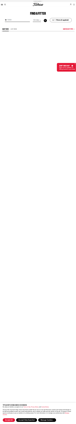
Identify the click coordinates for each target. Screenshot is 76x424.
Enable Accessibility (37, 1)
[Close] (75, 64)
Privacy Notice (35, 407)
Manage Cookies (47, 420)
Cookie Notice (45, 407)
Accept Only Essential (26, 420)
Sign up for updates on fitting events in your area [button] (67, 67)
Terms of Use (26, 407)
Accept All (9, 420)
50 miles (36, 20)
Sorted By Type (68, 29)
